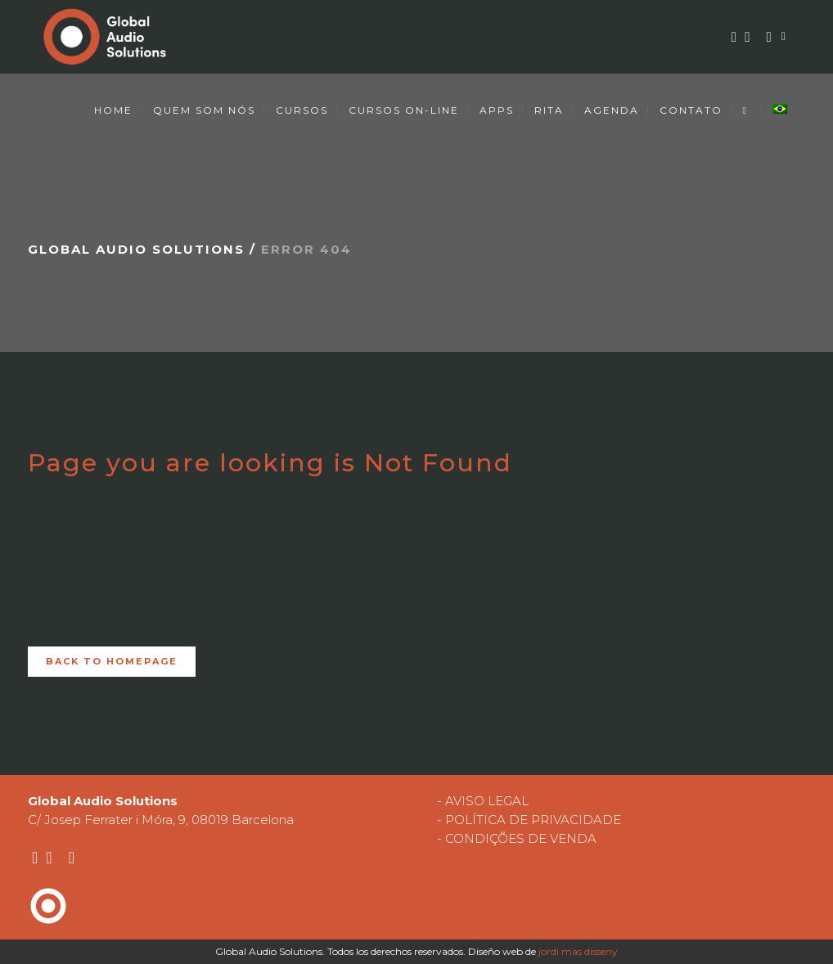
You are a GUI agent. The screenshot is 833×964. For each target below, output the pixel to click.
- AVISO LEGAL (483, 801)
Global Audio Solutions (136, 249)
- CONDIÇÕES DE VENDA (517, 838)
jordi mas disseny (578, 951)
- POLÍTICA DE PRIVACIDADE (529, 819)
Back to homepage (112, 661)
